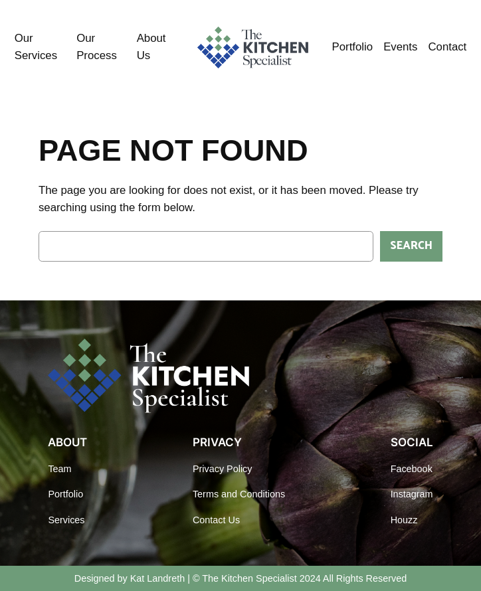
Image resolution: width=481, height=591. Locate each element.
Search (411, 246)
